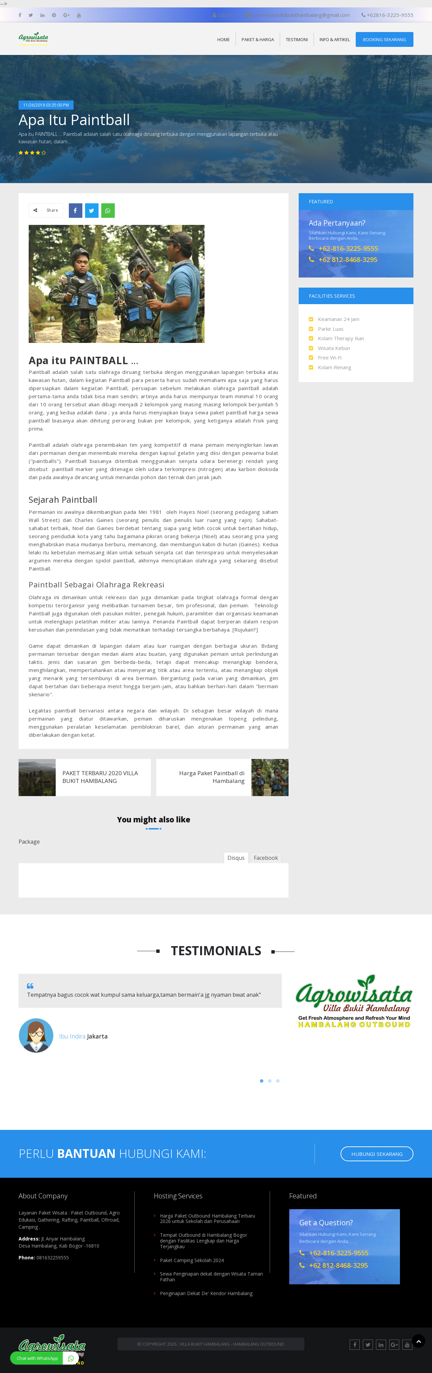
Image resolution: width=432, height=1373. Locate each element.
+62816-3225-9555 (387, 14)
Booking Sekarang (384, 39)
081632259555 (52, 1257)
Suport (223, 14)
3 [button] (277, 1081)
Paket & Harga (258, 39)
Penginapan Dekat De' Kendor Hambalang (206, 1293)
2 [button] (269, 1081)
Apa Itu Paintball (74, 119)
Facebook (266, 857)
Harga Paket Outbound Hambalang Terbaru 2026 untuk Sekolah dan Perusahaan (207, 1219)
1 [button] (261, 1081)
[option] (150, 1013)
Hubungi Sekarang (377, 1153)
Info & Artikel (335, 39)
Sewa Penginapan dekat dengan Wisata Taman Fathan (211, 1276)
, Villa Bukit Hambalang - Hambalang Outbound (231, 1344)
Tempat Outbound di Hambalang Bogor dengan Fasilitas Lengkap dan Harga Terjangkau (203, 1241)
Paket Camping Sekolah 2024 (192, 1260)
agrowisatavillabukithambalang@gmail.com (297, 14)
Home (223, 39)
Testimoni (297, 39)
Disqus (236, 857)
